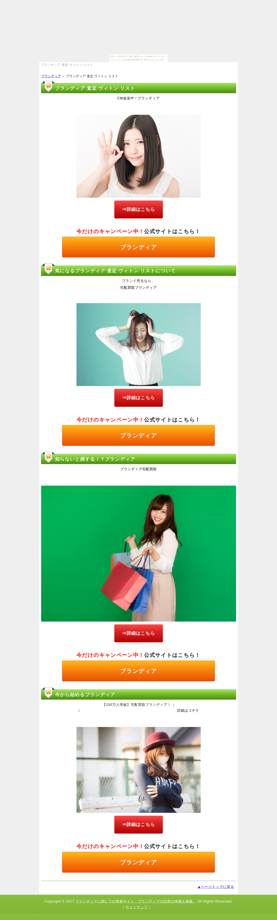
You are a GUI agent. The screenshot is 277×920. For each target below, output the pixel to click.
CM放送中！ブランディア (138, 98)
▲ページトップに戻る (215, 887)
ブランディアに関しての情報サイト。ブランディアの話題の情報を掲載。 (135, 901)
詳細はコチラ (188, 710)
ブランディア (51, 76)
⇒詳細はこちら (138, 209)
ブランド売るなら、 (138, 281)
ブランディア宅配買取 (138, 469)
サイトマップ (137, 907)
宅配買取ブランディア (138, 288)
